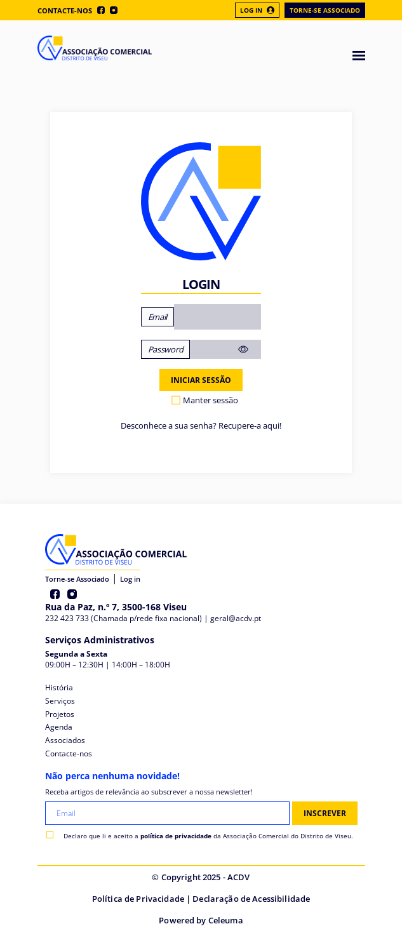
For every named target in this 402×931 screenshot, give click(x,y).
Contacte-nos (64, 10)
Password (165, 349)
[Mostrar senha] (248, 349)
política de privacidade (175, 835)
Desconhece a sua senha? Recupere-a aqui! (201, 425)
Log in (130, 579)
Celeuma (225, 920)
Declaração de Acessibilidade (251, 898)
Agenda (58, 726)
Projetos (59, 714)
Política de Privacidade (138, 898)
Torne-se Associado (325, 10)
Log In (257, 10)
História (59, 687)
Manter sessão (210, 400)
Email (157, 317)
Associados (65, 740)
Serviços (60, 700)
